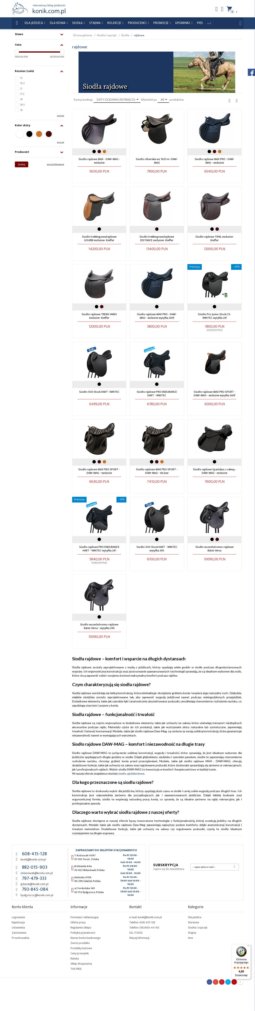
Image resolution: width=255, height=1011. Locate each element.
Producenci (137, 23)
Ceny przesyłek (80, 953)
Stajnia (95, 23)
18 (21, 99)
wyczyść (60, 115)
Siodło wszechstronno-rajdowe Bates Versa (214, 549)
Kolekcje (114, 23)
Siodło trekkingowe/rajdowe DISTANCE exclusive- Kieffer (157, 238)
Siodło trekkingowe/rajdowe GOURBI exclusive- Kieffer (99, 238)
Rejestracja (18, 922)
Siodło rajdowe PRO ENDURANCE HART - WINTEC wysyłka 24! (99, 549)
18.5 (22, 104)
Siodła (77, 23)
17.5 (22, 94)
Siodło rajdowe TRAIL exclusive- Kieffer (214, 238)
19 (21, 110)
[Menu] (248, 946)
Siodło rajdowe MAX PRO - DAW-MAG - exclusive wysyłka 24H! (157, 316)
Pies (200, 23)
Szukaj (21, 164)
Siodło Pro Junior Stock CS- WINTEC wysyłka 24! (214, 316)
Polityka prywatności (83, 932)
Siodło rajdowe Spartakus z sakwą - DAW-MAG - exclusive (214, 471)
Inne (190, 937)
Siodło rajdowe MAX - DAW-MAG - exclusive (99, 161)
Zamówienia (19, 932)
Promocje (161, 23)
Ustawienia (18, 927)
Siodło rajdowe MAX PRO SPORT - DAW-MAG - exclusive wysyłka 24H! (214, 393)
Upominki (183, 23)
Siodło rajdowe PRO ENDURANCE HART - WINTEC (157, 393)
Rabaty (75, 958)
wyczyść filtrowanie (55, 164)
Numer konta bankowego (86, 937)
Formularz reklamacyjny (85, 917)
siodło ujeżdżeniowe (131, 773)
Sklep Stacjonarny (81, 963)
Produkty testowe (81, 948)
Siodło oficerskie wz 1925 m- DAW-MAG (157, 161)
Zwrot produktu (80, 943)
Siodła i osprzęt (197, 927)
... (208, 23)
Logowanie (18, 917)
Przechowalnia (20, 937)
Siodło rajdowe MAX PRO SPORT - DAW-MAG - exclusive (99, 471)
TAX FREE (76, 968)
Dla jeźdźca (194, 917)
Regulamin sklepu (81, 927)
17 (21, 88)
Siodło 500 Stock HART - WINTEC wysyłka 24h (156, 549)
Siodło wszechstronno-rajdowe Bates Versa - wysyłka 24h (99, 626)
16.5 (22, 83)
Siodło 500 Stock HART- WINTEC (99, 391)
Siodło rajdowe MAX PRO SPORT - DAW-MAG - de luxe (157, 471)
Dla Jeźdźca (34, 23)
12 (21, 78)
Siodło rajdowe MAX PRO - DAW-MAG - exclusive (214, 161)
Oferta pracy (78, 922)
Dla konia (58, 23)
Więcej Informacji (139, 937)
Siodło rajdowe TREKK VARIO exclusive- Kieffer (99, 316)
